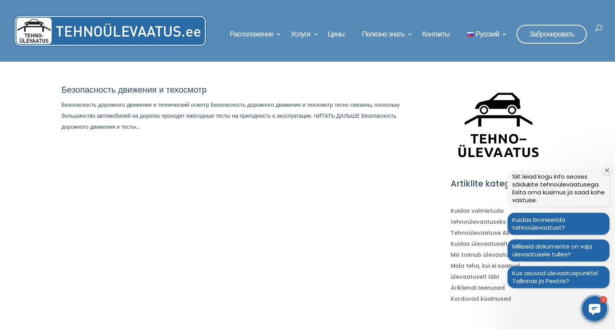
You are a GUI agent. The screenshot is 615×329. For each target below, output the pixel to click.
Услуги (300, 35)
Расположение (251, 35)
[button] (594, 308)
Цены (336, 35)
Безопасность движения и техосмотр (134, 90)
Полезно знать (383, 35)
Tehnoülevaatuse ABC (482, 233)
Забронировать (551, 34)
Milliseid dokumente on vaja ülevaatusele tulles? (552, 250)
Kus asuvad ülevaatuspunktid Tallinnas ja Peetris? (555, 277)
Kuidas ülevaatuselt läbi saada (495, 244)
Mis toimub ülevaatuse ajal (489, 255)
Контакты (435, 35)
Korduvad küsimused (481, 299)
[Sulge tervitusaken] (607, 170)
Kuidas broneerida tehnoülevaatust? (538, 224)
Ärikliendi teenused (478, 288)
